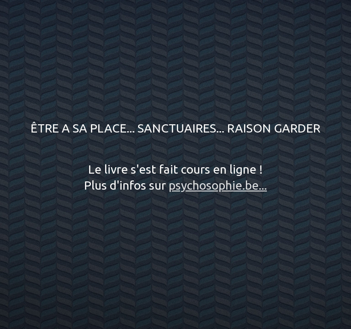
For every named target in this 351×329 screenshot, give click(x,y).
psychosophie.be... (218, 185)
